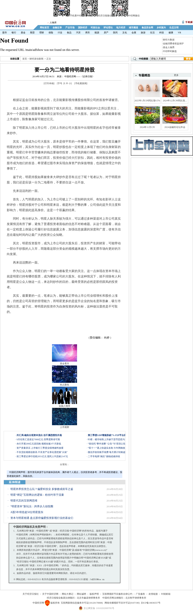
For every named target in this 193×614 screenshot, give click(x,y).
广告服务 (140, 594)
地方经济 (120, 27)
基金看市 (64, 363)
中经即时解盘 (170, 51)
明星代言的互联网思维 (23, 500)
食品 (69, 32)
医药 (115, 32)
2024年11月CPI (147, 127)
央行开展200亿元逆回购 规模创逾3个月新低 (39, 443)
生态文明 (174, 27)
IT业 (60, 32)
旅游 (143, 32)
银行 (14, 32)
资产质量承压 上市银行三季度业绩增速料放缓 (40, 448)
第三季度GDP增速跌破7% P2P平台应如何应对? (112, 435)
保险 (51, 32)
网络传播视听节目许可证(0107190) (122, 602)
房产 (106, 32)
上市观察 (64, 427)
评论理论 (108, 27)
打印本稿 (49, 83)
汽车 (78, 32)
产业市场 (70, 27)
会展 (134, 32)
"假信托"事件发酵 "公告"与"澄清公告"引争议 (110, 443)
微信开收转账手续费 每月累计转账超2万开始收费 (113, 452)
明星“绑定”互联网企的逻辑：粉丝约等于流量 (37, 494)
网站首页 (44, 27)
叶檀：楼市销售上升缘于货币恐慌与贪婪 (108, 439)
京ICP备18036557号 (151, 602)
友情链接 (153, 594)
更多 (176, 75)
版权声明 (94, 594)
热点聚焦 (64, 384)
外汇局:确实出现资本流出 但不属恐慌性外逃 (39, 435)
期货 (32, 32)
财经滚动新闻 (36, 58)
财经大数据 (169, 39)
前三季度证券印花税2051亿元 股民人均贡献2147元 (42, 456)
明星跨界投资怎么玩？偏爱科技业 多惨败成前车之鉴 (41, 489)
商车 (87, 32)
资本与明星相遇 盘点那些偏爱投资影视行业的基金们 (41, 518)
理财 (41, 32)
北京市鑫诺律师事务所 (88, 597)
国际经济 (82, 27)
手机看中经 (67, 15)
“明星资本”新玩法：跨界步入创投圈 (31, 506)
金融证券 (57, 27)
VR (179, 32)
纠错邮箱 (165, 594)
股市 (4, 32)
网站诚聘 (81, 594)
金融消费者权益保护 (173, 43)
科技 (161, 32)
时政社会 (95, 27)
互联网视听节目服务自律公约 (117, 594)
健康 (171, 32)
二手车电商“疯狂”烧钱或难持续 (104, 456)
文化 (124, 32)
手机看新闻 (81, 83)
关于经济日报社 (31, 594)
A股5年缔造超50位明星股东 (26, 512)
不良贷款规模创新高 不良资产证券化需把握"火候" (42, 452)
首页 (24, 58)
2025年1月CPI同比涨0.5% (147, 100)
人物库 (53, 22)
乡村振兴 (161, 27)
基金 (23, 32)
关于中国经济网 (50, 594)
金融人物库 (64, 406)
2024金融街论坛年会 (174, 127)
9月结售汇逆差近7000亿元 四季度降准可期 (38, 439)
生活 (152, 32)
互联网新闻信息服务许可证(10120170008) (82, 602)
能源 (97, 32)
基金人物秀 (169, 47)
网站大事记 (67, 594)
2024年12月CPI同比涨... (175, 100)
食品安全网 (147, 27)
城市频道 (133, 27)
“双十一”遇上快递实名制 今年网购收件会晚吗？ (112, 448)
